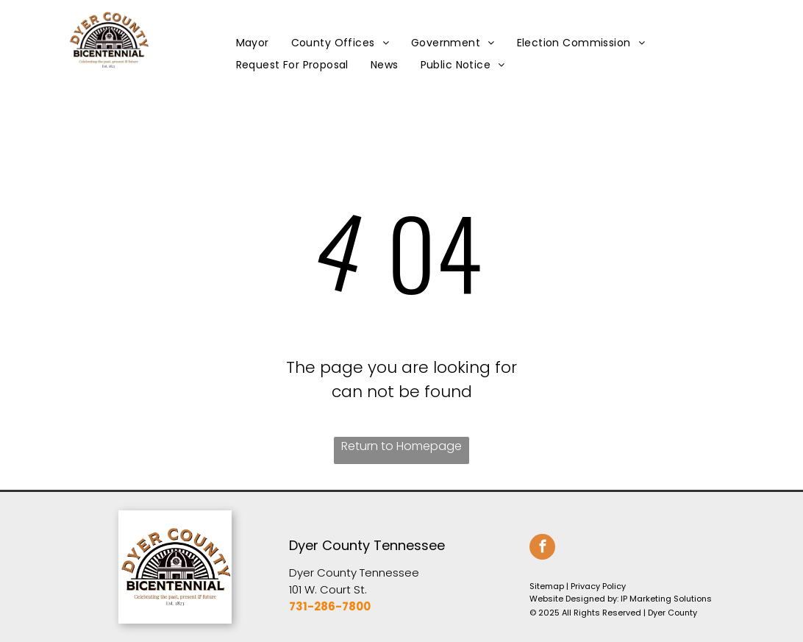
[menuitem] (252, 43)
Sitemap (546, 586)
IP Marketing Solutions (666, 598)
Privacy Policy (598, 586)
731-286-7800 (330, 606)
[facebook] (542, 548)
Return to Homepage (401, 446)
